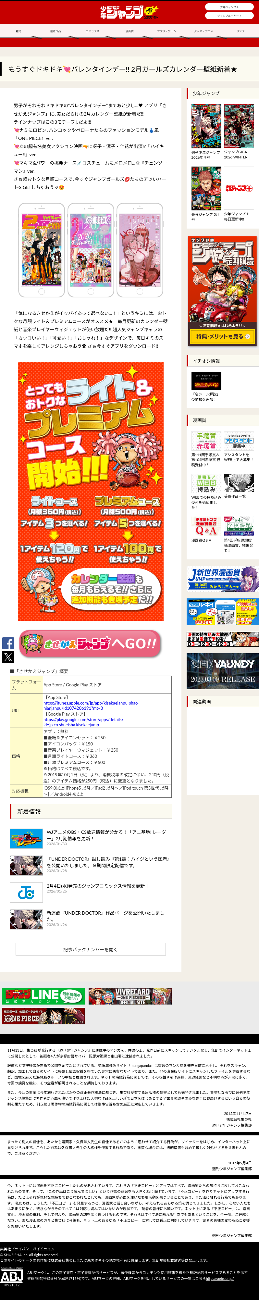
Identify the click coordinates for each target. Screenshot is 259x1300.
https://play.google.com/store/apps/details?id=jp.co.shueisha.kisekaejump (83, 722)
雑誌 (18, 31)
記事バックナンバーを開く (90, 949)
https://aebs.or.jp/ (220, 1278)
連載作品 (55, 31)
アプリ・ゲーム (166, 31)
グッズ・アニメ (203, 31)
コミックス (92, 31)
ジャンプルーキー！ (229, 16)
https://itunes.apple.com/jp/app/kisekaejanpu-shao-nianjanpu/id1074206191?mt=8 (91, 705)
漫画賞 (129, 31)
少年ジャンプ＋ (229, 7)
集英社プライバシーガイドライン (27, 1249)
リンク (240, 31)
